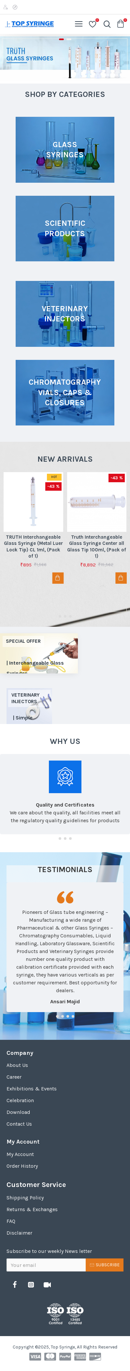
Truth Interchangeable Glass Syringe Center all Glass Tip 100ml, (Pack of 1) (96, 546)
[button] (60, 616)
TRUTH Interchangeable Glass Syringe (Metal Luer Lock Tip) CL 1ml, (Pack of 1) (33, 546)
